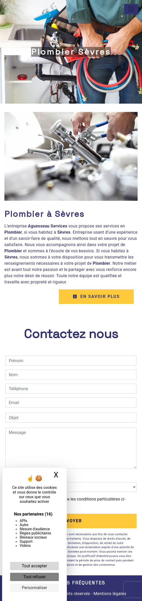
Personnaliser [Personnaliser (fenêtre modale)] (34, 587)
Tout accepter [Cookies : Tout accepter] (34, 565)
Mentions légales (109, 593)
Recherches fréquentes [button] (71, 583)
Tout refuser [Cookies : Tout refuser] (34, 576)
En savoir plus (96, 296)
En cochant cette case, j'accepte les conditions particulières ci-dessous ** (68, 502)
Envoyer (71, 520)
